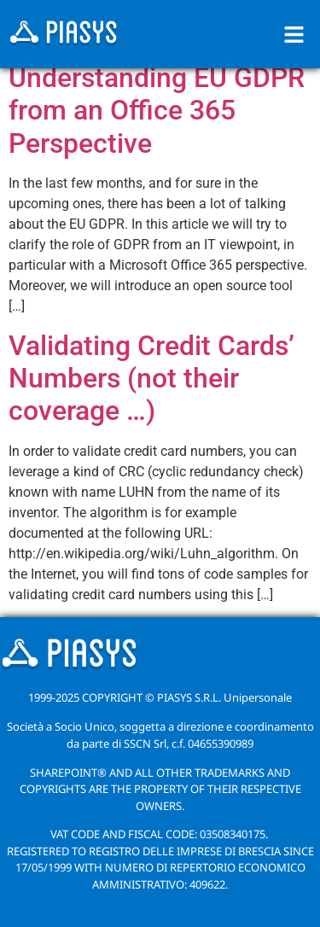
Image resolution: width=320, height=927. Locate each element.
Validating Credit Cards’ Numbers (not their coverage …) (151, 378)
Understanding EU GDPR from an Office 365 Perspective (157, 110)
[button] (294, 34)
